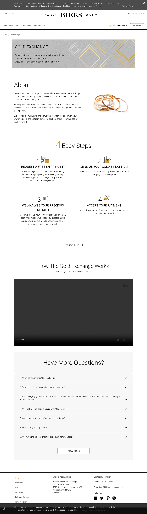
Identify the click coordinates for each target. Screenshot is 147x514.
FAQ (17, 26)
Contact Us (26, 26)
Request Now (127, 6)
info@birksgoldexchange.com (111, 487)
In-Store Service (41, 26)
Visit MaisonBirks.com (136, 14)
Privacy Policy (21, 502)
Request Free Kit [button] (73, 245)
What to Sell (8, 26)
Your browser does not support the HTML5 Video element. (73, 312)
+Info (75, 510)
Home (5, 34)
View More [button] (73, 450)
